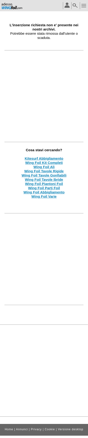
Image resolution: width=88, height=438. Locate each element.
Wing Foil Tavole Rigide (44, 171)
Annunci (22, 429)
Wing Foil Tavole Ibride (44, 179)
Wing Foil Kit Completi (44, 163)
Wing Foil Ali (43, 167)
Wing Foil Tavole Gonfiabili (44, 175)
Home (9, 429)
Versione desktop (70, 429)
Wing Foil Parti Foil (44, 188)
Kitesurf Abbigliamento (44, 158)
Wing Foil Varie (44, 196)
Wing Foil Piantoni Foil (44, 184)
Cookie (50, 429)
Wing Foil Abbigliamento (44, 192)
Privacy (36, 429)
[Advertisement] (44, 96)
